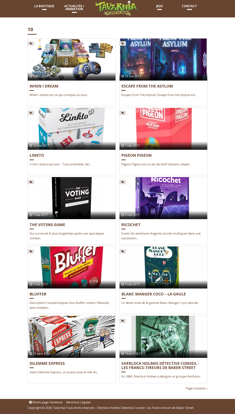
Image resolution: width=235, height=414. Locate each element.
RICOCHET (130, 224)
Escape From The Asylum (147, 86)
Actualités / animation (74, 7)
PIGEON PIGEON (136, 155)
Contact (189, 6)
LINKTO (37, 155)
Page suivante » (196, 388)
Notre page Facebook (46, 402)
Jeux (159, 6)
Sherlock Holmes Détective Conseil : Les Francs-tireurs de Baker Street (160, 365)
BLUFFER (38, 294)
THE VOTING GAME (47, 224)
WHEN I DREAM (44, 86)
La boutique (44, 6)
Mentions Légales (78, 402)
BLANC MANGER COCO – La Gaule (153, 294)
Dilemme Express (47, 363)
